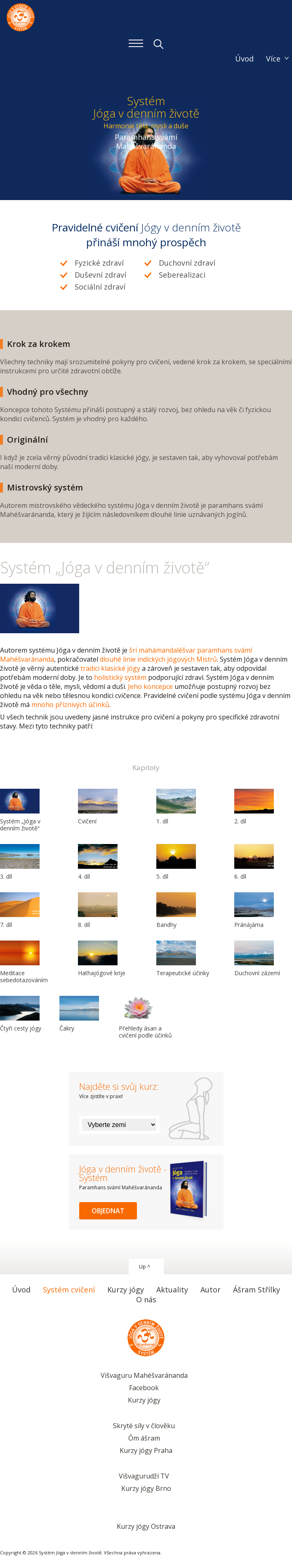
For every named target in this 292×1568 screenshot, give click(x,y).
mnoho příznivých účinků (70, 704)
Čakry (79, 1014)
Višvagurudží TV (144, 1476)
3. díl (20, 862)
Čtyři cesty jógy (20, 1014)
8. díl (98, 910)
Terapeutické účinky (182, 959)
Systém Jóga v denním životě (20, 16)
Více (273, 59)
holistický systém (120, 677)
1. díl (176, 807)
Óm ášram (144, 1438)
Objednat (108, 1210)
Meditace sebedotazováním (24, 962)
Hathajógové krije (101, 959)
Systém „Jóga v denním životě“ (20, 810)
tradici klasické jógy (110, 668)
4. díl (98, 862)
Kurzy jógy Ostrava (146, 1526)
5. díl (176, 862)
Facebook (144, 1387)
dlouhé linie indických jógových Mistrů (158, 659)
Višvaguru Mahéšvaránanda (144, 1375)
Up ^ (144, 1266)
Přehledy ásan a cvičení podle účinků (145, 1017)
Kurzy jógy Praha (146, 1450)
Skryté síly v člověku (144, 1425)
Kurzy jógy (144, 1400)
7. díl (20, 910)
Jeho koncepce (150, 686)
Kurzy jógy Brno (146, 1488)
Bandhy (176, 910)
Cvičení (98, 807)
